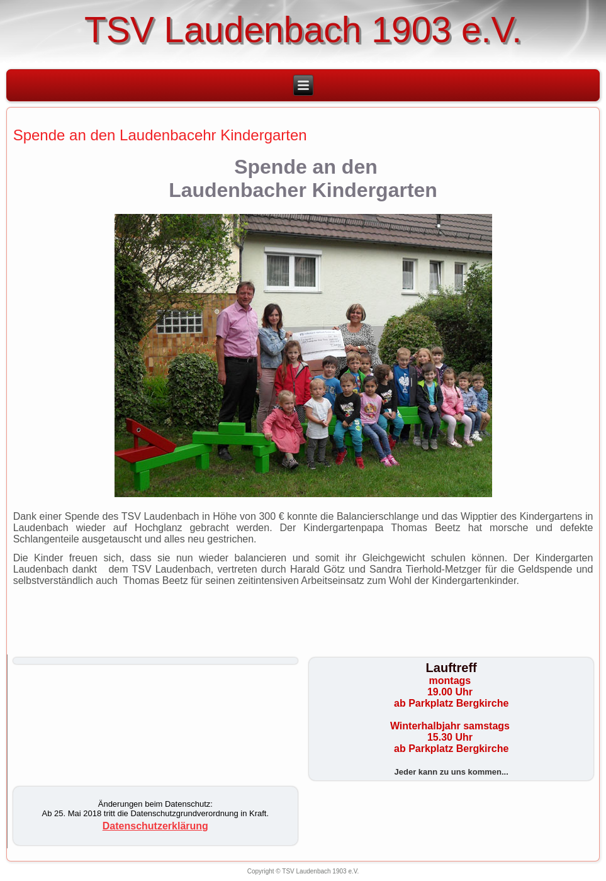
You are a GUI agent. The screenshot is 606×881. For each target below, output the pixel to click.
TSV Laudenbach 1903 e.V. (303, 29)
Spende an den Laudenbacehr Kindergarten (160, 134)
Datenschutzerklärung (155, 826)
